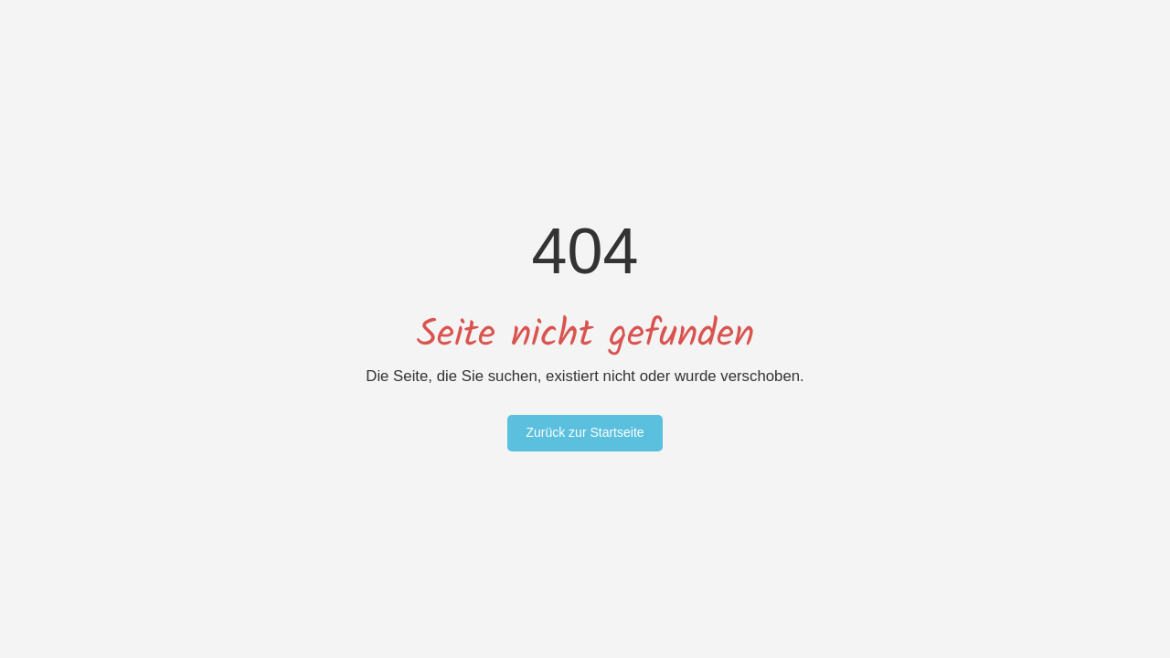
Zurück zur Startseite (585, 432)
